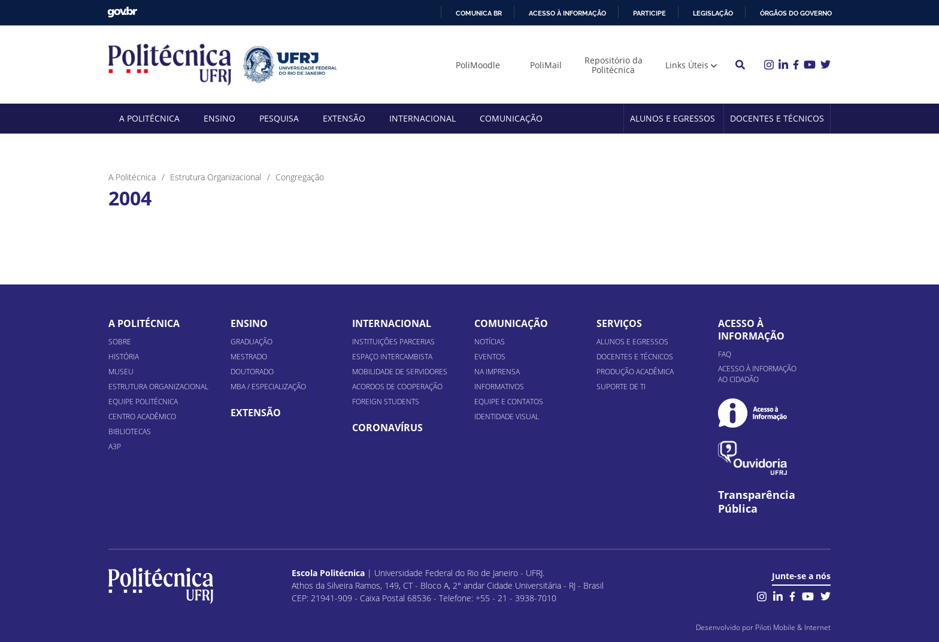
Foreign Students (385, 401)
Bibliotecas (129, 431)
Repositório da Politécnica (613, 64)
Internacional (422, 118)
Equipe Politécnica (143, 401)
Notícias (489, 342)
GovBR (122, 12)
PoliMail (546, 65)
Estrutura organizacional (158, 386)
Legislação (713, 13)
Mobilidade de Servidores (399, 372)
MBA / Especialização (268, 386)
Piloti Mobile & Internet (793, 627)
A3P (114, 446)
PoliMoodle (478, 65)
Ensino (219, 118)
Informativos (499, 386)
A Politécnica (149, 118)
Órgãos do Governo (796, 13)
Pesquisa (279, 118)
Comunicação (511, 118)
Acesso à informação (567, 13)
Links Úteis (686, 65)
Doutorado (252, 372)
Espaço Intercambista (392, 357)
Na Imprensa (497, 372)
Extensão (344, 118)
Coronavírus (387, 427)
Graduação (251, 342)
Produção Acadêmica (635, 372)
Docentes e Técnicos (777, 118)
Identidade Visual (506, 416)
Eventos (489, 357)
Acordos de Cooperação (397, 386)
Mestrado (249, 357)
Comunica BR (479, 13)
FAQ (724, 354)
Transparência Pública (756, 502)
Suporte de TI (621, 386)
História (123, 357)
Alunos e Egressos (672, 118)
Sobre (119, 342)
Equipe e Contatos (508, 401)
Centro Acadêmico (142, 416)
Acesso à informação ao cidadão (757, 374)
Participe (649, 13)
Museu (121, 372)
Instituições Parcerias (393, 342)
